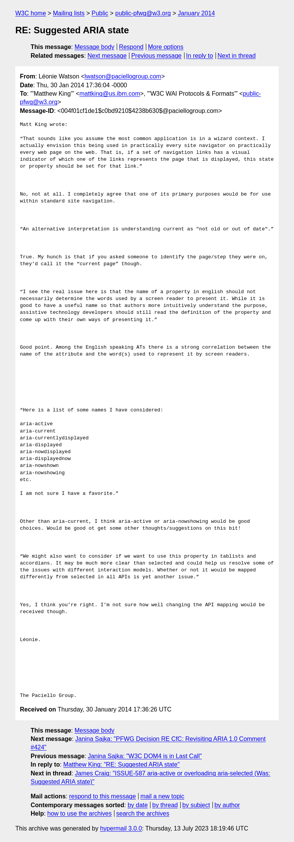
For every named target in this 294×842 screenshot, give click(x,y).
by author (227, 805)
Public (99, 13)
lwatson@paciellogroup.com (123, 76)
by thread (165, 805)
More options (166, 47)
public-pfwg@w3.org (143, 13)
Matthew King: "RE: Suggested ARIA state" (121, 764)
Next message (107, 55)
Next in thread (236, 55)
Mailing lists (69, 13)
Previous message (156, 55)
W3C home (30, 13)
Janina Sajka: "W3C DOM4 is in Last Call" (145, 756)
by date (137, 805)
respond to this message (102, 796)
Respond (131, 47)
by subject (196, 805)
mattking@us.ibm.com (109, 93)
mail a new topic (162, 796)
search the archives (143, 813)
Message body (94, 47)
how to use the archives (79, 813)
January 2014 (196, 13)
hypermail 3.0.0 (121, 828)
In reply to (199, 55)
